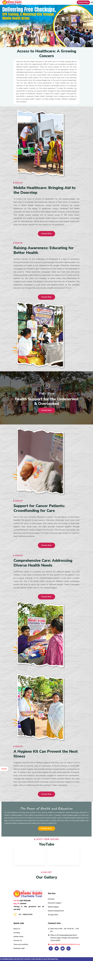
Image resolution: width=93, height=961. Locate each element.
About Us (16, 929)
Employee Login (19, 948)
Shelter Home (18, 936)
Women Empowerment (56, 911)
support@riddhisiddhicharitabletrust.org (65, 944)
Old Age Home (53, 915)
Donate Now (83, 2)
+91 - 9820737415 (25, 914)
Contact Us (17, 940)
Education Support (54, 903)
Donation (51, 899)
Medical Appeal (53, 907)
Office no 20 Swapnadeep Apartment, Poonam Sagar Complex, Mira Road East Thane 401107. (64, 937)
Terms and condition (20, 944)
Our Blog (16, 933)
